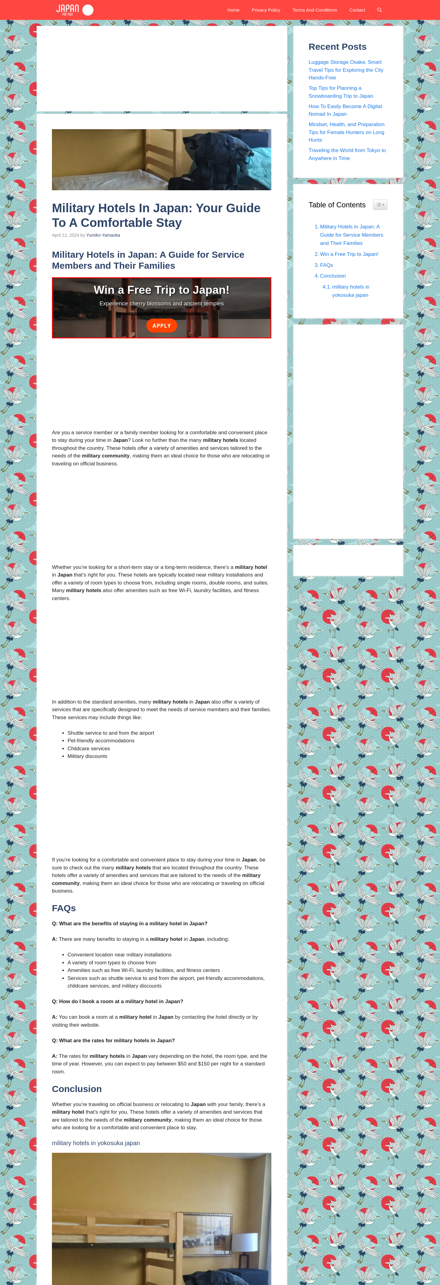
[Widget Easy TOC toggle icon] (380, 204)
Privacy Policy (266, 10)
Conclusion (333, 276)
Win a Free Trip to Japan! (349, 254)
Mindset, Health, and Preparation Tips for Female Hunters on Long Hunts (347, 132)
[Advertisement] (162, 68)
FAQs (326, 265)
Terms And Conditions (314, 10)
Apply (161, 325)
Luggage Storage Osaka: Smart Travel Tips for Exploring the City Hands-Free (346, 70)
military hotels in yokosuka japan (350, 291)
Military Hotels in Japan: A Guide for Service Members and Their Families (351, 235)
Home (233, 10)
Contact (357, 10)
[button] (379, 10)
